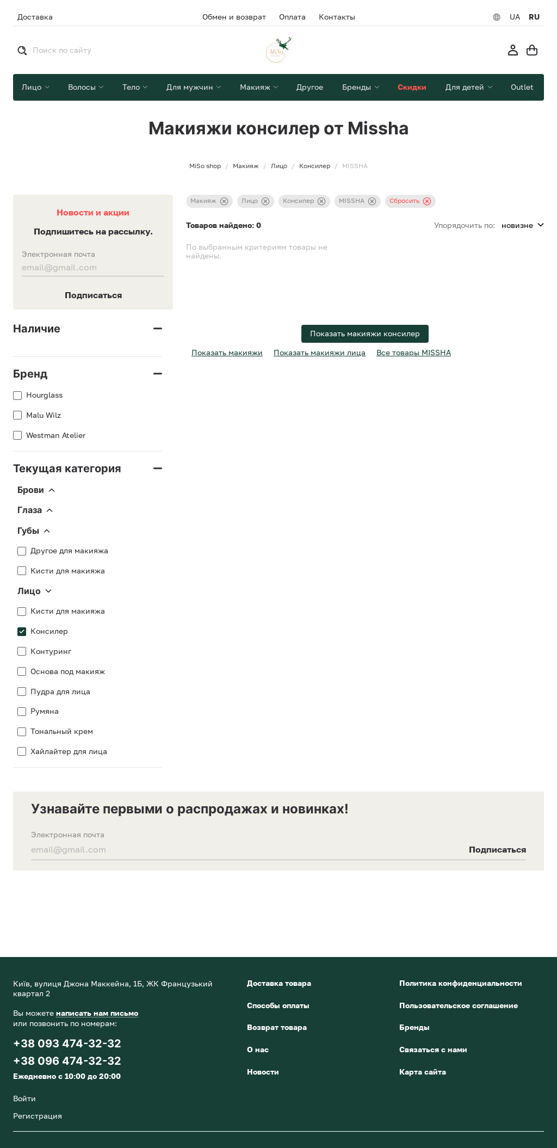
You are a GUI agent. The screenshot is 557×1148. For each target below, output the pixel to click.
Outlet (522, 86)
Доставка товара (279, 982)
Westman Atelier (55, 435)
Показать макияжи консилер (365, 333)
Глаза (35, 510)
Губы (33, 531)
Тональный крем (61, 731)
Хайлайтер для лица (68, 751)
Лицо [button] (33, 86)
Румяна (44, 711)
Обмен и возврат (234, 17)
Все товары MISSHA (413, 352)
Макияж (209, 201)
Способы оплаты (278, 1005)
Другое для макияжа (69, 550)
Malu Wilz (43, 415)
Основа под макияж (67, 671)
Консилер (49, 631)
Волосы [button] (83, 86)
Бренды (414, 1027)
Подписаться (93, 294)
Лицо (34, 591)
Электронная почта (58, 254)
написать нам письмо (97, 1012)
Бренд (30, 374)
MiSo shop (205, 166)
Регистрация (37, 1115)
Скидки (412, 86)
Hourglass (44, 395)
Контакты (337, 17)
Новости (263, 1071)
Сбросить (410, 201)
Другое (309, 86)
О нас (258, 1049)
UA (515, 17)
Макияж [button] (256, 86)
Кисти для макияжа (67, 570)
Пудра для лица (60, 691)
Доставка (35, 16)
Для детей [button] (465, 86)
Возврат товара (277, 1027)
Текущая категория (67, 468)
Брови (36, 490)
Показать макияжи (227, 352)
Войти (24, 1098)
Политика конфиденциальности (460, 982)
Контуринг (50, 651)
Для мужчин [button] (190, 86)
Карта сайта (422, 1071)
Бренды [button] (357, 86)
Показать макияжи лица (320, 352)
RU (534, 17)
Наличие (36, 329)
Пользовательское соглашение (458, 1005)
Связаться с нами (433, 1049)
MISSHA (357, 201)
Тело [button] (132, 86)
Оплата (292, 17)
